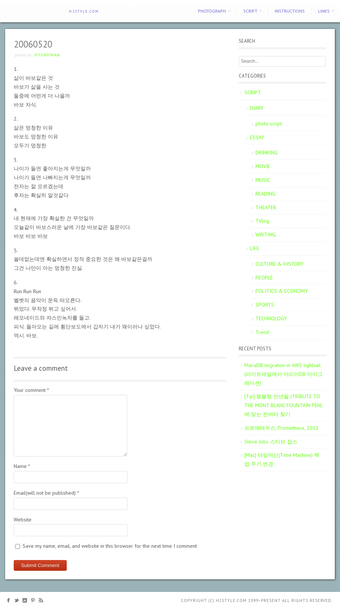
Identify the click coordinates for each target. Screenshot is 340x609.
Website (23, 519)
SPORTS (264, 304)
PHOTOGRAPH (212, 11)
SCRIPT (250, 11)
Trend (262, 332)
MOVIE (262, 166)
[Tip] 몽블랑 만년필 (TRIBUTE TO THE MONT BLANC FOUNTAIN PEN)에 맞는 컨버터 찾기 (283, 405)
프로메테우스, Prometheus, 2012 (281, 428)
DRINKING (266, 152)
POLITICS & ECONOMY (281, 291)
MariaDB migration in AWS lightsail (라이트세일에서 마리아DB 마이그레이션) (283, 374)
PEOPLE (264, 277)
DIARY (256, 108)
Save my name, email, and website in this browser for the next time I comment (110, 546)
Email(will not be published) (46, 493)
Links (324, 11)
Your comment (31, 390)
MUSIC (262, 180)
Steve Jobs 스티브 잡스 (270, 441)
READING (265, 193)
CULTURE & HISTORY (279, 264)
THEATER (265, 207)
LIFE (254, 248)
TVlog (262, 220)
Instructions (290, 11)
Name (22, 466)
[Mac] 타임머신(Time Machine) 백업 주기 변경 (281, 459)
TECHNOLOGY (271, 318)
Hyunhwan (47, 55)
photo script (268, 123)
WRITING (265, 234)
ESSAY (257, 137)
